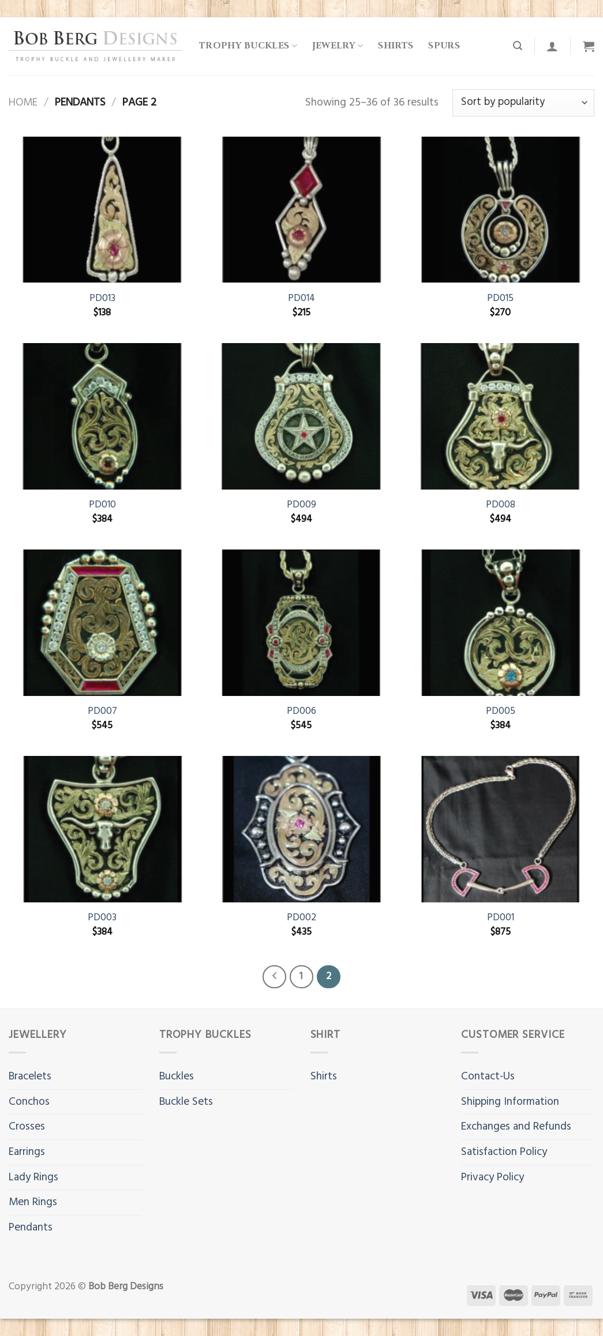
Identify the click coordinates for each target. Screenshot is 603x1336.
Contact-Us (488, 1076)
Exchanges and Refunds (516, 1126)
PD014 (301, 298)
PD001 (500, 918)
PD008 (500, 505)
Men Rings (33, 1202)
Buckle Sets (186, 1102)
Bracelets (30, 1076)
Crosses (27, 1126)
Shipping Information (510, 1102)
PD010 (102, 505)
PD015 (500, 298)
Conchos (29, 1102)
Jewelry (338, 46)
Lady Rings (33, 1177)
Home (23, 102)
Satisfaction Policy (504, 1152)
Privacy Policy (492, 1177)
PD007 (102, 711)
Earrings (27, 1152)
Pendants (31, 1227)
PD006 (301, 711)
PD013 (102, 298)
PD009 (301, 505)
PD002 (301, 918)
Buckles (176, 1076)
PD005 (500, 711)
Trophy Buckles (248, 46)
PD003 (102, 918)
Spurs (444, 46)
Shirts (395, 46)
